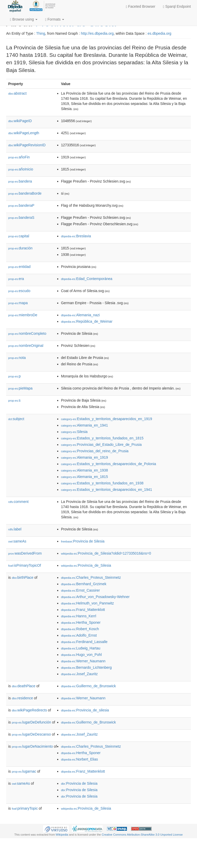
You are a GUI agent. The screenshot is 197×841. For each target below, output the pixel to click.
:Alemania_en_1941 (84, 425)
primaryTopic (25, 808)
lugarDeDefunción (31, 722)
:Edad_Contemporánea (86, 279)
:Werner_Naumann (83, 661)
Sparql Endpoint (177, 6)
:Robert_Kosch (80, 629)
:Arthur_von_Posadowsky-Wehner (95, 597)
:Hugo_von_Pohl (81, 655)
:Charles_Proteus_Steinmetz (91, 577)
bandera (20, 181)
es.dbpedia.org (159, 33)
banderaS (21, 217)
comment (18, 502)
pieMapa (20, 388)
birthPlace (22, 577)
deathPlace (23, 686)
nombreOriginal (25, 345)
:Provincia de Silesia (83, 541)
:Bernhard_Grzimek (83, 584)
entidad (19, 267)
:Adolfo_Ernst (79, 635)
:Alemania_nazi (80, 315)
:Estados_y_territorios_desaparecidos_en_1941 (106, 489)
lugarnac (24, 771)
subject (16, 419)
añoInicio (20, 169)
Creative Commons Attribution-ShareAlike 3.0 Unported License (142, 834)
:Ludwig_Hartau (80, 648)
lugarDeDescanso (31, 734)
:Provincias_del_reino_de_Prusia (95, 451)
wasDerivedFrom (25, 553)
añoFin (19, 157)
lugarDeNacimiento (32, 746)
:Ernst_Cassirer (80, 590)
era (16, 279)
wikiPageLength (23, 133)
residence (22, 698)
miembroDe (22, 315)
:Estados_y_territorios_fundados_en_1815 (102, 438)
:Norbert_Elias (79, 759)
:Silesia (74, 432)
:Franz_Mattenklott (83, 610)
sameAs (17, 541)
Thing (40, 33)
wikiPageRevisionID (27, 145)
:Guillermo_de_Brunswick (88, 686)
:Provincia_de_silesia (85, 710)
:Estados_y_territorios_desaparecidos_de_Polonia (108, 464)
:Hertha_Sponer (81, 622)
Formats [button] (54, 19)
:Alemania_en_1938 (84, 470)
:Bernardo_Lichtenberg (86, 667)
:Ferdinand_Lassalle (84, 642)
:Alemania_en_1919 (84, 457)
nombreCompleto (27, 333)
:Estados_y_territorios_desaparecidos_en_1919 (106, 419)
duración (20, 248)
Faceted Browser (140, 6)
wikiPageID (20, 121)
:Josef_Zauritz (79, 674)
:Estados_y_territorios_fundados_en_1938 (102, 483)
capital (18, 236)
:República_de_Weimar (87, 321)
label (14, 529)
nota (17, 358)
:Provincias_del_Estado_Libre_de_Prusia (101, 444)
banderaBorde (25, 193)
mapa (18, 303)
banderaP (21, 205)
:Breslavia (76, 236)
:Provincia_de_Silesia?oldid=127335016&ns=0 (106, 553)
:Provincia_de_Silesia (86, 565)
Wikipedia (62, 834)
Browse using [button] (23, 19)
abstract (17, 93)
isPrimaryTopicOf (24, 565)
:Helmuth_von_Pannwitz (87, 603)
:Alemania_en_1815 (84, 477)
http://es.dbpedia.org (97, 33)
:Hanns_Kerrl (78, 616)
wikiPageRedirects (29, 710)
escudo (19, 291)
